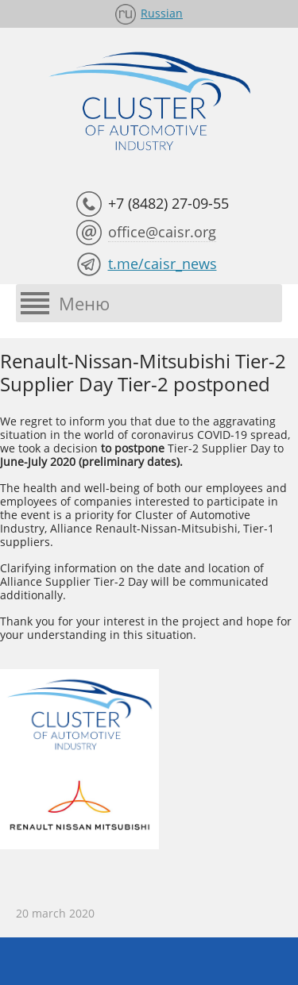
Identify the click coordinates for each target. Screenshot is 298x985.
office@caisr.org (162, 231)
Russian (162, 13)
